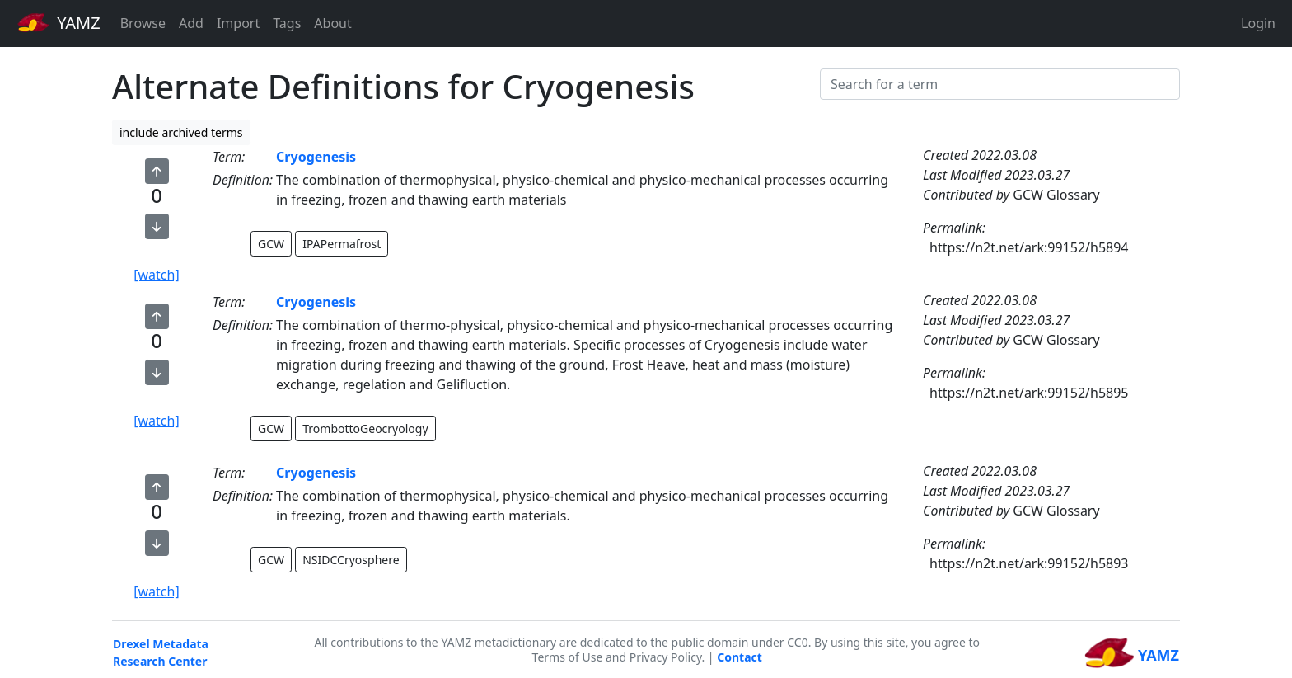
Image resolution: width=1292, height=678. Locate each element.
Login (1258, 23)
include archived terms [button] (181, 132)
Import (238, 23)
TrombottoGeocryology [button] (365, 428)
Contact (739, 657)
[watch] (156, 275)
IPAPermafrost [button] (341, 244)
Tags (287, 23)
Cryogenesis (316, 157)
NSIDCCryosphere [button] (350, 559)
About (332, 23)
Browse (143, 23)
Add (191, 23)
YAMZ (59, 22)
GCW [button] (271, 244)
